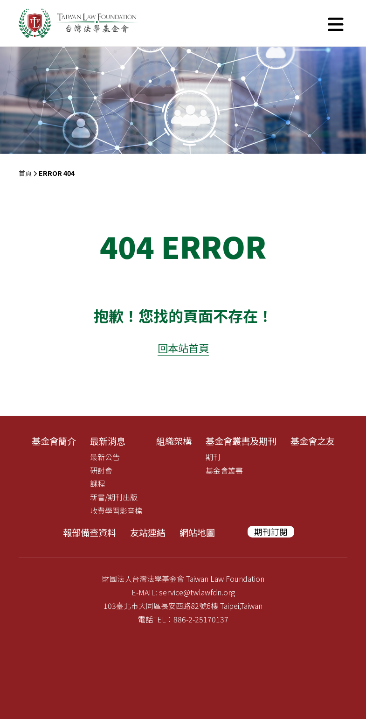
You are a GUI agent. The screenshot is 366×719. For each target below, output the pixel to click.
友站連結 (148, 532)
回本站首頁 (183, 347)
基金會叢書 (224, 470)
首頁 (25, 173)
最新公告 (105, 456)
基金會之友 (312, 440)
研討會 (101, 470)
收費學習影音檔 (116, 510)
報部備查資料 (89, 532)
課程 (97, 483)
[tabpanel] (183, 100)
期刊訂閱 (271, 532)
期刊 (213, 456)
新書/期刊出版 (114, 497)
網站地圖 (197, 532)
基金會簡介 (54, 440)
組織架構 (174, 440)
